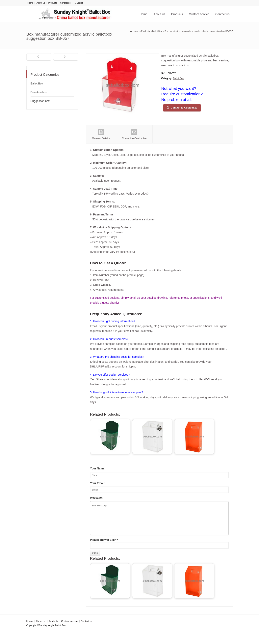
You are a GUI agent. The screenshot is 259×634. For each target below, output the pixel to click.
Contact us (65, 3)
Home (30, 3)
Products (52, 3)
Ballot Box (178, 78)
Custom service (199, 14)
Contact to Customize (184, 107)
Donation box (39, 92)
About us (41, 3)
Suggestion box (40, 101)
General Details (101, 134)
